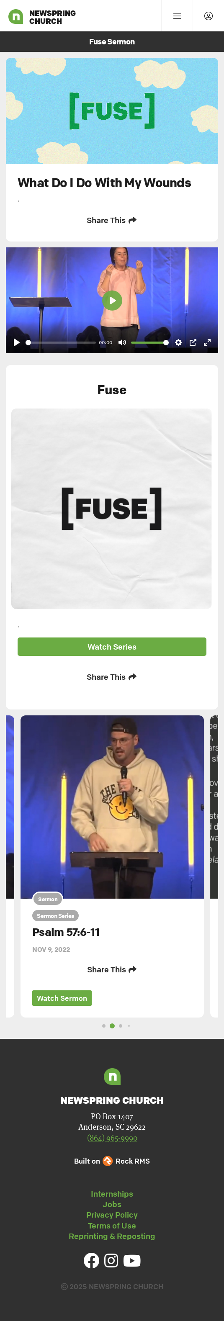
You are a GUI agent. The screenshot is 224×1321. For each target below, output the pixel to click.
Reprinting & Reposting (112, 1236)
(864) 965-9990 (112, 1138)
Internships (112, 1193)
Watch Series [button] (112, 646)
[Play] (16, 342)
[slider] (61, 343)
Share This (112, 220)
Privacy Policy (112, 1214)
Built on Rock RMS (111, 1161)
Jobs (112, 1204)
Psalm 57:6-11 (65, 932)
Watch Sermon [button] (62, 998)
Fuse (111, 389)
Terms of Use (112, 1225)
